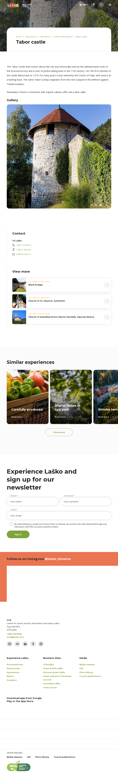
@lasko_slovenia (58, 559)
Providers (12, 680)
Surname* (69, 495)
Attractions (45, 36)
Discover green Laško (54, 672)
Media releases (87, 664)
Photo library (86, 672)
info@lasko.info (15, 637)
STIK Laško (48, 664)
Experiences (31, 36)
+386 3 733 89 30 (14, 634)
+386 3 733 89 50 (23, 245)
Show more (59, 432)
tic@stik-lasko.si (23, 254)
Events (10, 676)
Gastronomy (13, 668)
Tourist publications (90, 676)
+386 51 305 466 (23, 249)
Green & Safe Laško (53, 668)
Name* (14, 495)
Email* (14, 509)
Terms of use (50, 687)
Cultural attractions (63, 36)
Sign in (18, 534)
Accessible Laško (51, 683)
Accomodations (15, 664)
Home (19, 36)
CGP (81, 668)
